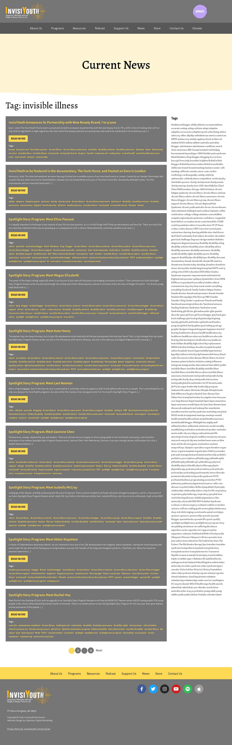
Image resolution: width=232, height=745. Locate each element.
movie (174, 433)
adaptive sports (32, 201)
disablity (211, 257)
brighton (203, 160)
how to (191, 351)
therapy (198, 544)
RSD (194, 501)
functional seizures (18, 414)
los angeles (206, 397)
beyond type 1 (191, 153)
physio (215, 465)
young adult (209, 591)
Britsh (207, 164)
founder (214, 297)
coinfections (76, 625)
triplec (174, 559)
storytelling (128, 633)
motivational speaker (205, 429)
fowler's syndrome (111, 573)
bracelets (194, 160)
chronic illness (55, 149)
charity (54, 201)
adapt (205, 128)
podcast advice (201, 469)
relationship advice (193, 490)
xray (189, 591)
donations (220, 264)
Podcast (100, 28)
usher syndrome (193, 566)
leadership (192, 386)
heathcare (216, 340)
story (221, 523)
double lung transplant (84, 466)
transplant (198, 548)
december (210, 236)
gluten (121, 362)
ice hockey (192, 354)
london (140, 205)
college (20, 466)
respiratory (220, 490)
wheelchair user (190, 587)
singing (190, 512)
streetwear (188, 526)
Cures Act (203, 229)
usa (183, 566)
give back (216, 315)
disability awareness (116, 309)
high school (198, 343)
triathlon (218, 555)
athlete (196, 143)
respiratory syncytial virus (83, 470)
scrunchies (69, 633)
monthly (220, 426)
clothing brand (63, 625)
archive (215, 139)
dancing (187, 232)
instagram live (188, 365)
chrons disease (32, 309)
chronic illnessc (187, 204)
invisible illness (40, 153)
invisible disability (52, 414)
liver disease (209, 394)
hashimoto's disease (145, 362)
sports (209, 519)
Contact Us (177, 28)
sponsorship (42, 157)
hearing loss (82, 254)
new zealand (23, 369)
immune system (178, 361)
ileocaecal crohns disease (21, 313)
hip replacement (213, 343)
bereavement (177, 153)
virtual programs (215, 573)
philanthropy (205, 462)
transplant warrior (42, 473)
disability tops (40, 254)
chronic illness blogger (19, 250)
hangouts (201, 329)
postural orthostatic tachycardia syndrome (109, 257)
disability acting (216, 243)
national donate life (208, 433)
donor (148, 149)
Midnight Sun (199, 422)
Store (157, 28)
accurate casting (179, 128)
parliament (199, 455)
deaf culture (114, 250)
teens (185, 541)
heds (91, 254)
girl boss (62, 205)
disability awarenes (125, 149)
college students (200, 214)
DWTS (215, 268)
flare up (107, 466)
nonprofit (176, 447)
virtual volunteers (179, 577)
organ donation (212, 447)
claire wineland (178, 211)
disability (92, 149)
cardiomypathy (189, 175)
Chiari (221, 186)
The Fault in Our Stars (208, 541)
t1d (210, 533)
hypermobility (201, 351)
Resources (79, 28)
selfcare (184, 508)
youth (180, 594)
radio (215, 483)
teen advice (55, 261)
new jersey (212, 437)
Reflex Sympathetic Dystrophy (210, 487)
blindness (54, 246)
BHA (200, 153)
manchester (214, 408)
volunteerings (191, 580)
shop (173, 512)
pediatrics (176, 458)
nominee (213, 444)
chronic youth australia (64, 250)
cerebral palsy (218, 178)
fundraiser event (208, 308)
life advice (186, 390)
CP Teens (219, 225)
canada (193, 171)
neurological (140, 414)
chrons (20, 309)
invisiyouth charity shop (182, 379)
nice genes (192, 444)
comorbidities (215, 214)
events (208, 286)
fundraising (157, 149)
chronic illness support (41, 250)
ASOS (182, 143)
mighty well (212, 422)
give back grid (193, 318)
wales (201, 580)
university (57, 473)
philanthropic (192, 462)
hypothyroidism (16, 365)
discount (220, 257)
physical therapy (204, 465)
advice (12, 246)
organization (201, 451)
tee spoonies (141, 633)
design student (153, 358)
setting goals (194, 508)
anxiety (193, 139)
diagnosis (51, 573)
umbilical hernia (213, 559)
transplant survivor (24, 473)
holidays (191, 347)
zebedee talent (214, 594)
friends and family (213, 300)
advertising (213, 132)
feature (99, 466)
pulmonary (176, 483)
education (194, 272)
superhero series (179, 530)
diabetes (219, 239)
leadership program (208, 386)
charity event (64, 201)
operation (199, 447)
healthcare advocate (212, 336)
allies (11, 410)
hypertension (215, 351)
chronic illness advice (121, 246)
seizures (22, 418)
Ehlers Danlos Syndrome (63, 254)
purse (209, 483)
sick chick (181, 512)
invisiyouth (53, 153)
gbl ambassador (202, 311)
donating (201, 264)
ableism (201, 125)
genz (182, 315)
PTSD (218, 480)
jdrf (173, 386)
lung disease (182, 401)
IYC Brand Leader (214, 383)
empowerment (199, 275)
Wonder (202, 587)
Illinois (205, 358)
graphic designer (179, 329)
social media (34, 418)
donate (188, 261)
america (213, 135)
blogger (69, 246)
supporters (176, 533)
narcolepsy (192, 433)
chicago (195, 189)
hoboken (182, 347)
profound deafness (145, 257)
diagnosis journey (65, 573)
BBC (190, 150)
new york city (186, 440)
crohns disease (54, 309)
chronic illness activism (99, 246)
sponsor (31, 157)
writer (183, 591)
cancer (200, 171)
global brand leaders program (76, 629)
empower (186, 275)
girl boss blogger (203, 315)
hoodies (98, 254)
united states (218, 562)
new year (222, 437)
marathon (176, 412)
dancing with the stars (202, 232)
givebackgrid (207, 318)
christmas (209, 189)
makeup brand (101, 153)
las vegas (182, 386)
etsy (187, 286)
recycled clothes (55, 633)
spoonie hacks (187, 519)
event (201, 286)
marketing (212, 412)
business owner (212, 168)
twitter (183, 559)
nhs (185, 444)
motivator (221, 429)
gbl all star (56, 629)
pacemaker (219, 451)
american (221, 135)
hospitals (182, 351)
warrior (208, 580)
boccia (213, 157)
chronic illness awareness (75, 149)
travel (211, 555)
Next (99, 650)
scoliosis (175, 505)
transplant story (211, 548)
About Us (36, 28)
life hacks (195, 390)
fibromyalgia (111, 362)
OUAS (211, 451)
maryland (221, 412)
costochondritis (38, 573)
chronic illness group (133, 462)
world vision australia (43, 636)
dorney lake (183, 268)
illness (212, 358)
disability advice (98, 309)
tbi (48, 261)
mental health (128, 153)
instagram (176, 365)
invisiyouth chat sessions (206, 379)
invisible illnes (25, 153)
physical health (188, 465)
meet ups (201, 415)
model (212, 426)
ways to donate (182, 584)
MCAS (37, 633)
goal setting (207, 325)
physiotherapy (178, 469)
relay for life (209, 490)
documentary (26, 205)
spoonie (118, 577)
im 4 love (13, 153)
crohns (43, 309)
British (43, 570)
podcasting (189, 473)
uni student (190, 562)
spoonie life (145, 577)
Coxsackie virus (203, 225)
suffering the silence (207, 526)
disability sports (201, 254)
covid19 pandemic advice (183, 225)
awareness (182, 150)
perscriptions (188, 458)
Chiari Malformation (181, 189)
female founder (216, 293)
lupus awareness (131, 522)
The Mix (182, 544)
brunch (185, 168)
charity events (217, 182)
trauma (182, 555)
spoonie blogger (131, 577)
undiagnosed (53, 581)
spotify (216, 519)
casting (201, 175)
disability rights (120, 625)
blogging (37, 410)
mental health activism (188, 419)
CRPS (196, 229)
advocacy (45, 201)
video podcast (184, 573)
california (184, 171)
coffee (222, 211)
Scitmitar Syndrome (211, 501)
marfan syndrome (197, 412)
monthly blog (177, 429)
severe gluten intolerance (89, 369)
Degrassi (195, 239)
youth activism (191, 594)
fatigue (210, 290)
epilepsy (118, 410)
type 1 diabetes (194, 559)
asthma (188, 143)
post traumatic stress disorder (210, 473)
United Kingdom (204, 562)
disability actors (197, 247)
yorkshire (198, 591)
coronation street (192, 221)
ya (192, 591)
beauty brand (22, 149)
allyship (18, 410)
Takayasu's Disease (180, 537)
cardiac (213, 171)
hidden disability (35, 414)
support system (208, 530)
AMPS (174, 139)
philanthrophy (178, 462)
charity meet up (178, 186)
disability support (24, 254)
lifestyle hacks (216, 390)
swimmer (187, 533)
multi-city (182, 433)
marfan (184, 412)
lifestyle (132, 205)
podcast (190, 469)
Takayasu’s (195, 537)
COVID (220, 221)
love (214, 397)
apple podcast (204, 139)
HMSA (174, 347)
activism (198, 128)
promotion (210, 480)
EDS (49, 254)
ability (12, 201)
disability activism (106, 149)
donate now (177, 264)
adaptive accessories (181, 132)
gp (220, 325)
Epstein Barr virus (210, 279)
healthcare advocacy (192, 336)
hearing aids (177, 340)
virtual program (199, 573)
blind (46, 246)
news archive (218, 440)
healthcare (176, 336)
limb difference (178, 394)
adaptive (20, 201)
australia (20, 246)
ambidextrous (201, 135)
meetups (210, 415)
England (37, 205)
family (195, 290)
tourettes (211, 544)
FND (125, 410)
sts (195, 526)
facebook (187, 290)
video (174, 573)
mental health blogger (60, 257)
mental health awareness (148, 153)
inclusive (191, 361)
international (202, 365)
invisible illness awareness (84, 313)
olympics (189, 447)
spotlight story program (34, 261)
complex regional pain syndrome (187, 218)
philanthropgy (202, 458)
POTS (132, 257)
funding (175, 308)
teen (220, 537)
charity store (192, 186)
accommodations (213, 125)
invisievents (188, 376)
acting (191, 128)
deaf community (100, 250)
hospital (208, 347)
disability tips (151, 309)
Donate (197, 28)
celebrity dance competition (197, 178)
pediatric (221, 455)
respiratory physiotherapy (184, 494)
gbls (212, 311)
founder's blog (178, 300)
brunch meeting (196, 168)
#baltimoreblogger (180, 125)
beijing (216, 150)
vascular (175, 569)
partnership (211, 455)
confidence (208, 218)
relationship (177, 490)
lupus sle (13, 525)
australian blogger (34, 246)
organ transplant (62, 470)
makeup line (115, 153)
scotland (201, 505)
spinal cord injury (215, 512)
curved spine (139, 358)
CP (213, 225)
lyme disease (27, 633)
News (141, 28)
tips (204, 544)
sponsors (184, 516)
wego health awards (213, 584)
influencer (126, 573)
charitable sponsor (39, 149)
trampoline (186, 548)
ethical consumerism (18, 629)
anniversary (183, 139)
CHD (201, 186)
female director (49, 205)
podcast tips (177, 473)
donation (140, 149)
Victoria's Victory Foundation (208, 569)
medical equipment (187, 415)
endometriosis (82, 573)
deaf (90, 250)
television (193, 541)
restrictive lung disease (182, 498)
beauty (12, 149)
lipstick (90, 153)
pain (173, 455)
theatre (190, 544)
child (202, 189)
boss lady (184, 160)
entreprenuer (135, 625)
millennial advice (80, 257)
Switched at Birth (200, 533)
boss (219, 157)
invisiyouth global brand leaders (42, 577)
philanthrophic (217, 458)
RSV (98, 470)
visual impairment (92, 261)
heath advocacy (203, 340)
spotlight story (15, 261)
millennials (193, 426)
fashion (202, 290)
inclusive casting (203, 361)
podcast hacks (216, 469)
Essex (195, 282)
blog (62, 246)
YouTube (202, 594)
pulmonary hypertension (194, 483)
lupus (119, 522)
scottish (210, 505)
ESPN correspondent (181, 282)
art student (21, 358)
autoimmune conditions (29, 625)
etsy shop (193, 286)
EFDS (202, 272)
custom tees (81, 250)
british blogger (37, 306)
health (202, 333)
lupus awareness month (151, 522)
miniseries (204, 426)
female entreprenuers (39, 629)
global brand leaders (189, 322)
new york (175, 440)
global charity (187, 325)
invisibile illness (179, 368)
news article (20, 157)
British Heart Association (192, 164)
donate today (189, 264)
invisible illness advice (129, 254)
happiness (130, 362)
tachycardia (218, 533)
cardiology (176, 175)
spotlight (159, 257)
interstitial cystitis (140, 573)
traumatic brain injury (72, 261)
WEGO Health (196, 584)
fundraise (184, 308)
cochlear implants (209, 211)
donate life (197, 261)
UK (203, 559)
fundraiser (194, 308)
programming (197, 480)
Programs (57, 28)
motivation (189, 429)
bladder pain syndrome (19, 570)
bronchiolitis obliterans (27, 462)
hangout (192, 329)
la (176, 386)
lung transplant (45, 470)
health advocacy (74, 205)
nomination (203, 444)
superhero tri (194, 530)
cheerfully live (68, 570)
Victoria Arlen (186, 569)
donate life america (212, 261)
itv (204, 383)
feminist (175, 297)
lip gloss (82, 153)
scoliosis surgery (188, 505)
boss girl (175, 160)
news (11, 157)
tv (179, 559)
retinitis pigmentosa (204, 498)
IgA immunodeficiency (35, 365)
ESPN (222, 279)
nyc (182, 447)
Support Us (121, 28)
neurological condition (195, 437)
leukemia (175, 390)
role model (186, 501)
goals (216, 325)
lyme (18, 633)
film (195, 297)
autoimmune (186, 146)
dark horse (116, 201)
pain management (184, 455)
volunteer (211, 577)
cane (206, 171)
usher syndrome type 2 (212, 566)
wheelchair (176, 587)
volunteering (26, 636)
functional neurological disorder (143, 410)
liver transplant (185, 397)
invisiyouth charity (68, 153)
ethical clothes (150, 625)
